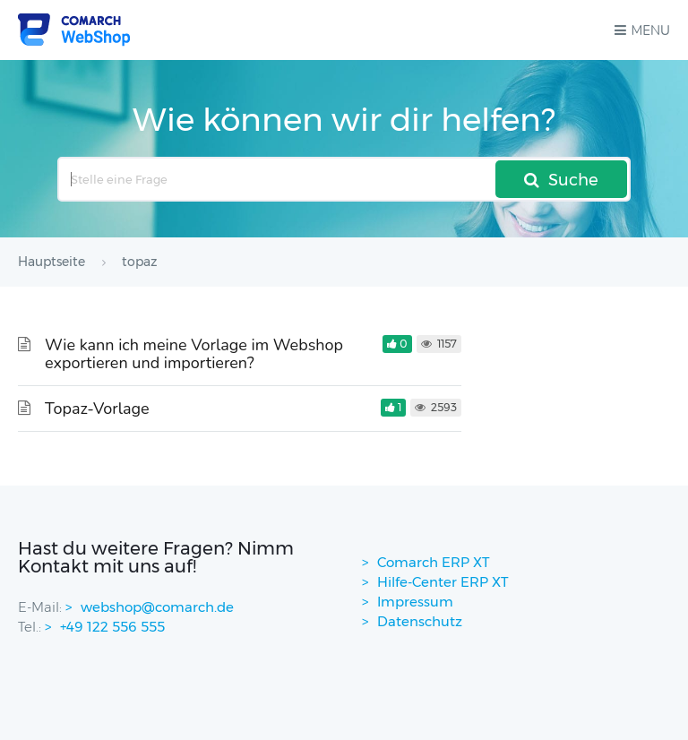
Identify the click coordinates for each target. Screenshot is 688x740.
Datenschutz (419, 621)
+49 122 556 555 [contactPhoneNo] (112, 626)
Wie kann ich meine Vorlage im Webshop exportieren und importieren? (194, 354)
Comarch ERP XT (433, 562)
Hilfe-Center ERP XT (443, 581)
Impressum (415, 601)
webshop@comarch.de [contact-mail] (157, 606)
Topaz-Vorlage (97, 408)
